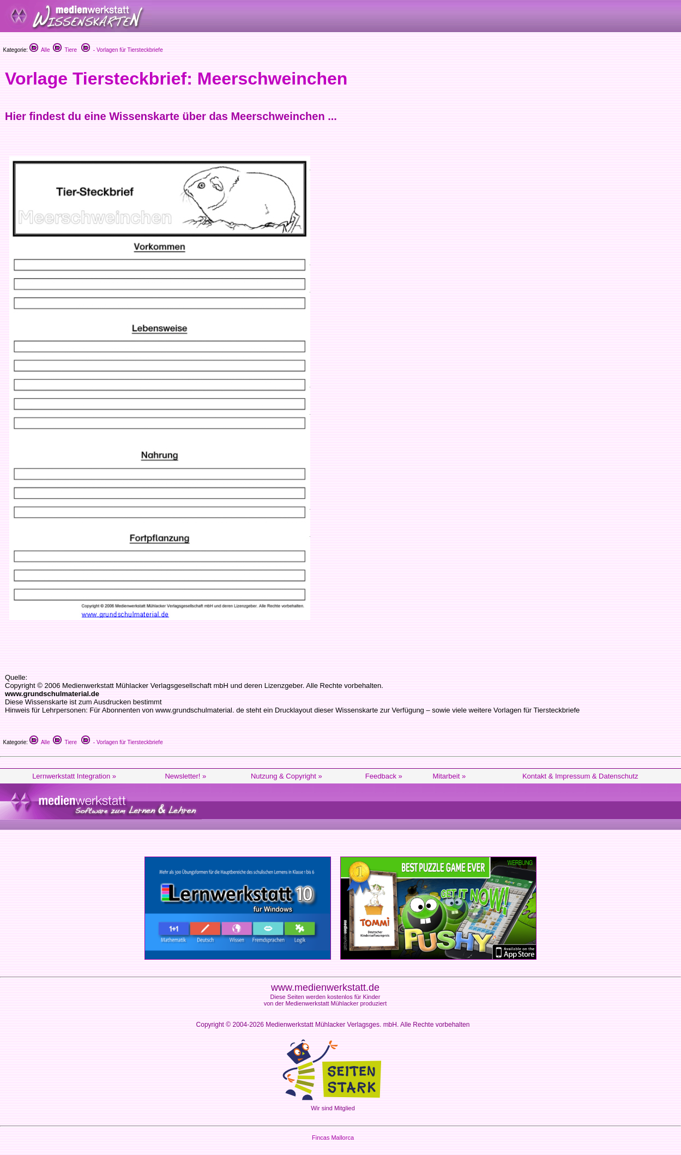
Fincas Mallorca (333, 1137)
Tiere (65, 50)
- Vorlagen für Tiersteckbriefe (121, 50)
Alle (39, 50)
